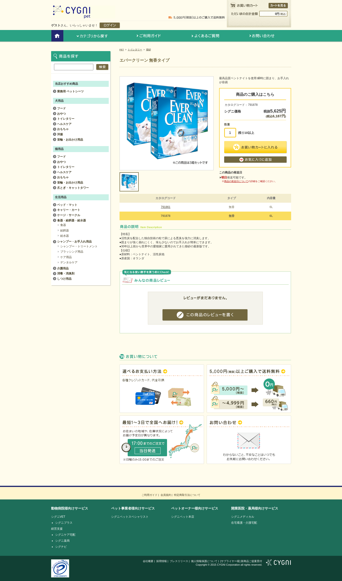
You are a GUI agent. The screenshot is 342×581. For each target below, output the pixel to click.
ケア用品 (66, 257)
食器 (63, 225)
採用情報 (161, 561)
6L (271, 207)
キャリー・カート (68, 210)
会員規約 (166, 494)
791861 (165, 207)
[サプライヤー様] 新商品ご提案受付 (241, 561)
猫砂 (148, 49)
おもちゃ (63, 129)
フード (61, 108)
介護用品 (63, 268)
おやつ (61, 113)
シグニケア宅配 (65, 534)
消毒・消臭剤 (65, 273)
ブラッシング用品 (71, 251)
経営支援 (57, 528)
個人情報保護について (204, 561)
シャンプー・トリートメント (79, 246)
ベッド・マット (67, 205)
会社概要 (148, 561)
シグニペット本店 (182, 516)
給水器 (64, 235)
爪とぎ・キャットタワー (73, 188)
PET (122, 49)
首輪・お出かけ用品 (70, 139)
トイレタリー (135, 49)
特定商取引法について (187, 494)
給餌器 (64, 230)
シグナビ (61, 546)
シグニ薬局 (62, 540)
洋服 (60, 134)
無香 (231, 207)
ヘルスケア (64, 124)
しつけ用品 (64, 278)
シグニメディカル (242, 516)
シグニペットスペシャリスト (130, 516)
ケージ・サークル (68, 215)
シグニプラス (63, 522)
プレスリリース (179, 561)
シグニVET (58, 516)
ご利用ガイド (149, 494)
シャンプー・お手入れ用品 (74, 241)
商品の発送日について (236, 181)
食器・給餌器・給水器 (71, 220)
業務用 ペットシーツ (70, 91)
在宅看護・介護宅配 (244, 522)
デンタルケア (69, 262)
